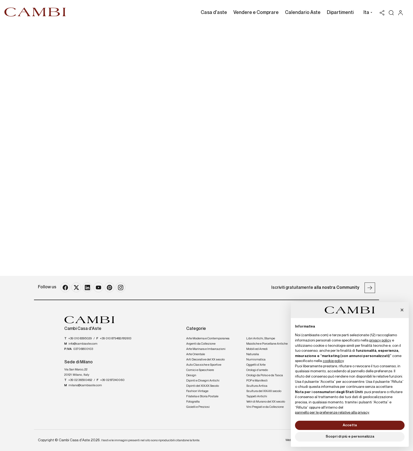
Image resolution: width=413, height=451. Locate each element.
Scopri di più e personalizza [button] (350, 436)
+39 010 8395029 (80, 338)
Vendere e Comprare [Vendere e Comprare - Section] (256, 12)
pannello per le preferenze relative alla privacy (332, 412)
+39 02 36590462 (80, 380)
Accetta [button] (350, 425)
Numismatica (256, 359)
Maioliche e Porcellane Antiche (267, 343)
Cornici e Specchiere (200, 370)
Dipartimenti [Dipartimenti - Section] (340, 12)
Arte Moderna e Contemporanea (207, 338)
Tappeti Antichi (256, 396)
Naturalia (252, 354)
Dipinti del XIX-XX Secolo (202, 386)
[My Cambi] (401, 13)
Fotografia (193, 401)
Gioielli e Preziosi (198, 407)
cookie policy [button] (333, 361)
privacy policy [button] (380, 340)
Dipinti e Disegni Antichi (202, 380)
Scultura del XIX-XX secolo (263, 391)
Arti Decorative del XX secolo (205, 359)
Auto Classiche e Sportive (203, 364)
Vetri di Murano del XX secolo (265, 401)
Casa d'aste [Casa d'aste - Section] (214, 12)
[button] (366, 13)
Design (191, 375)
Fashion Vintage (197, 391)
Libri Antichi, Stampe (260, 338)
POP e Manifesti (257, 380)
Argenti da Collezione (200, 343)
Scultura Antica (256, 386)
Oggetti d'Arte (256, 364)
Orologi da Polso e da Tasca (264, 375)
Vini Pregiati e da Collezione (265, 407)
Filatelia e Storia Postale (202, 396)
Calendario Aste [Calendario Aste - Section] (303, 12)
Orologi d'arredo (257, 370)
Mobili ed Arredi (257, 349)
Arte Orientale (195, 354)
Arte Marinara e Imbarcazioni (205, 349)
